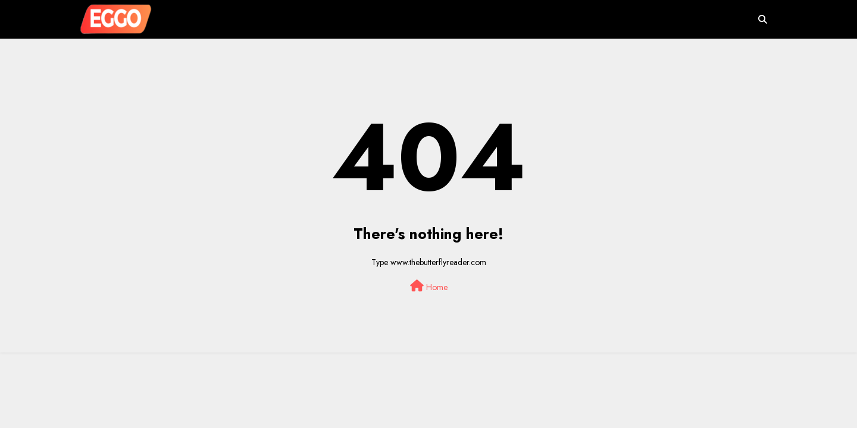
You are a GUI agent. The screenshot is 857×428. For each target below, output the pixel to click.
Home (429, 286)
